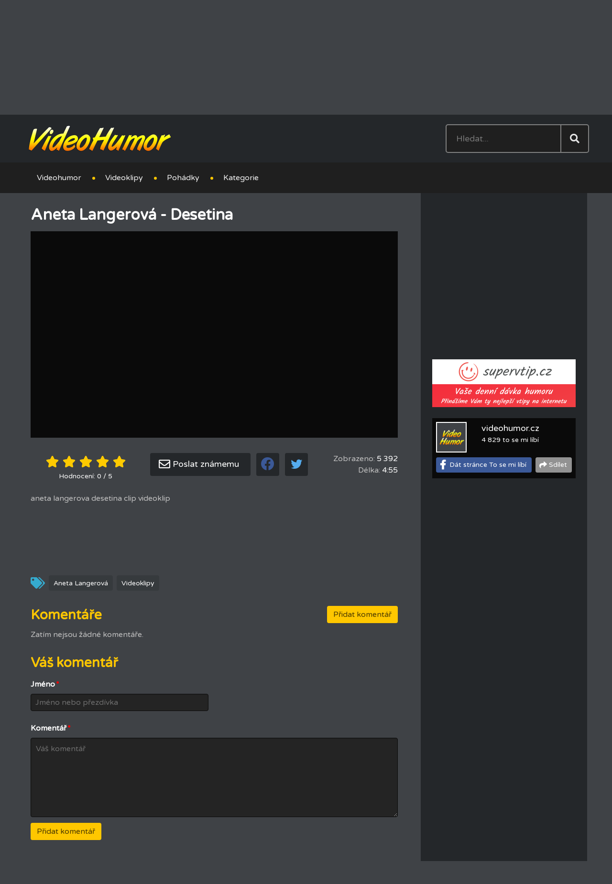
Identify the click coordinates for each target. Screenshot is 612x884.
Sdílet (558, 465)
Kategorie (241, 178)
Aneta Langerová (81, 583)
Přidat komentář (362, 614)
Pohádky (183, 178)
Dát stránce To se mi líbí (487, 465)
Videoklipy (124, 178)
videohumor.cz (510, 428)
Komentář (51, 728)
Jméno (45, 684)
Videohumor (59, 178)
